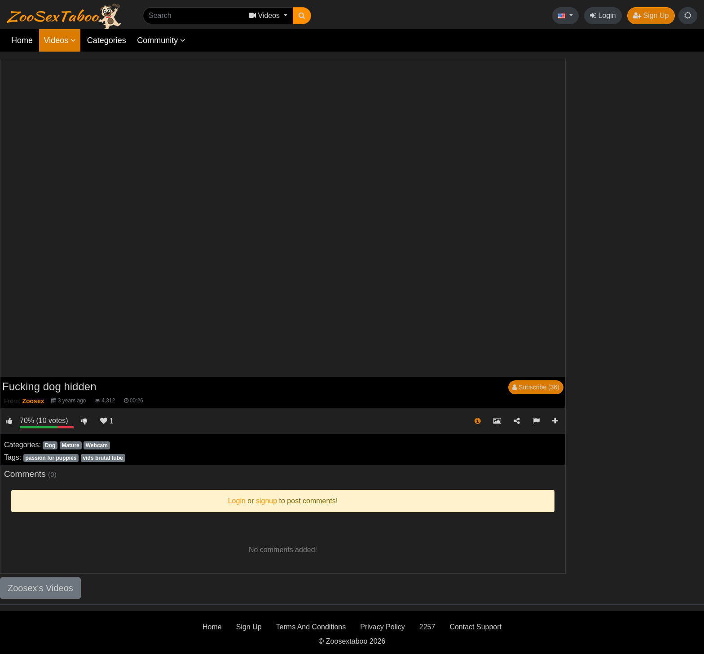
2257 (427, 627)
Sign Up (651, 15)
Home (22, 40)
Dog (50, 445)
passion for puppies (50, 458)
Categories (106, 40)
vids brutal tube (103, 458)
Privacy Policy (382, 627)
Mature (70, 445)
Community (161, 40)
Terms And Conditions (311, 627)
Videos (60, 40)
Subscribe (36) (535, 387)
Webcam (97, 445)
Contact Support (475, 627)
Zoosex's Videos (40, 588)
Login (603, 15)
